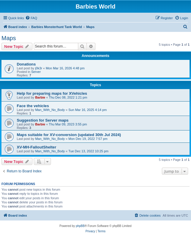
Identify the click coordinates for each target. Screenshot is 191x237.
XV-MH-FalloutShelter (36, 147)
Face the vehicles (33, 106)
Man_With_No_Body (50, 110)
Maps (8, 38)
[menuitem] (31, 18)
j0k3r (38, 68)
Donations (26, 64)
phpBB (80, 226)
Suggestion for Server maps (43, 120)
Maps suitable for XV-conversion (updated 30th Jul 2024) (69, 135)
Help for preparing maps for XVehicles (52, 93)
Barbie (40, 97)
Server (36, 71)
